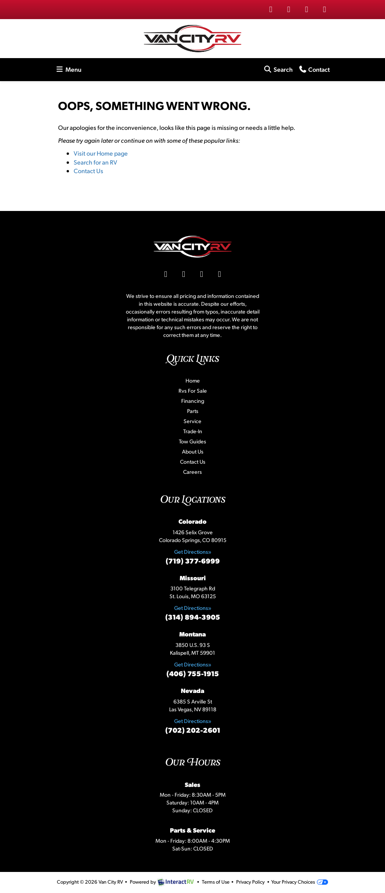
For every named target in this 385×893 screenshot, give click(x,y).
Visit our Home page (101, 153)
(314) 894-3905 (192, 616)
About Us (192, 451)
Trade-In (192, 431)
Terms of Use (216, 882)
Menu (70, 69)
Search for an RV (95, 162)
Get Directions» (192, 551)
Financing (192, 400)
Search (278, 69)
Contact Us (88, 171)
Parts (192, 411)
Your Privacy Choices (299, 882)
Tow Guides (192, 441)
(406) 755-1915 (192, 673)
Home (192, 380)
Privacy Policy (250, 882)
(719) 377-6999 (193, 560)
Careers (192, 471)
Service (192, 421)
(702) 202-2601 (192, 729)
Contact (314, 69)
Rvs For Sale (192, 390)
